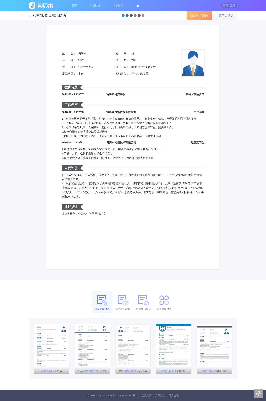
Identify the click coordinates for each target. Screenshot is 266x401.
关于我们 (160, 395)
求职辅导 (118, 5)
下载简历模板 (224, 15)
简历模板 (95, 5)
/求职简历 (215, 370)
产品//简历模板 (92, 371)
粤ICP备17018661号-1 (125, 395)
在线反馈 (146, 395)
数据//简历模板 (133, 371)
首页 (74, 5)
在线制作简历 (199, 15)
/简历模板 (174, 370)
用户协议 (174, 395)
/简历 (51, 370)
